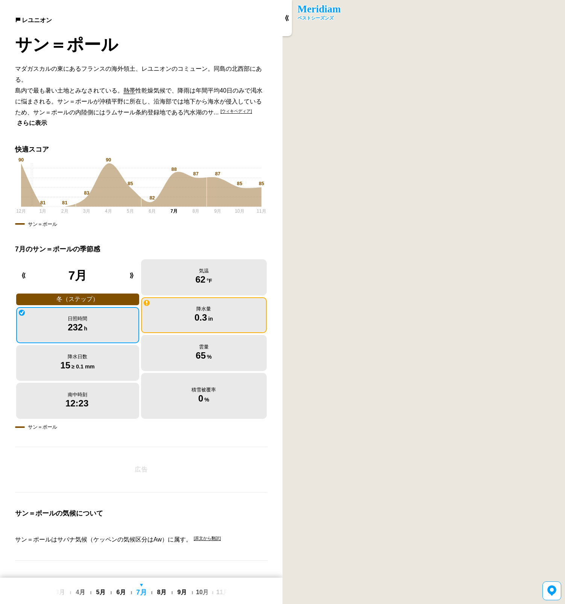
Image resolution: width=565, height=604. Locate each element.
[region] (423, 302)
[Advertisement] (141, 431)
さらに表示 (32, 123)
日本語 (139, 572)
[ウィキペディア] (236, 111)
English (121, 572)
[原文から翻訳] (207, 500)
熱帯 (129, 90)
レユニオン (33, 20)
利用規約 (159, 572)
